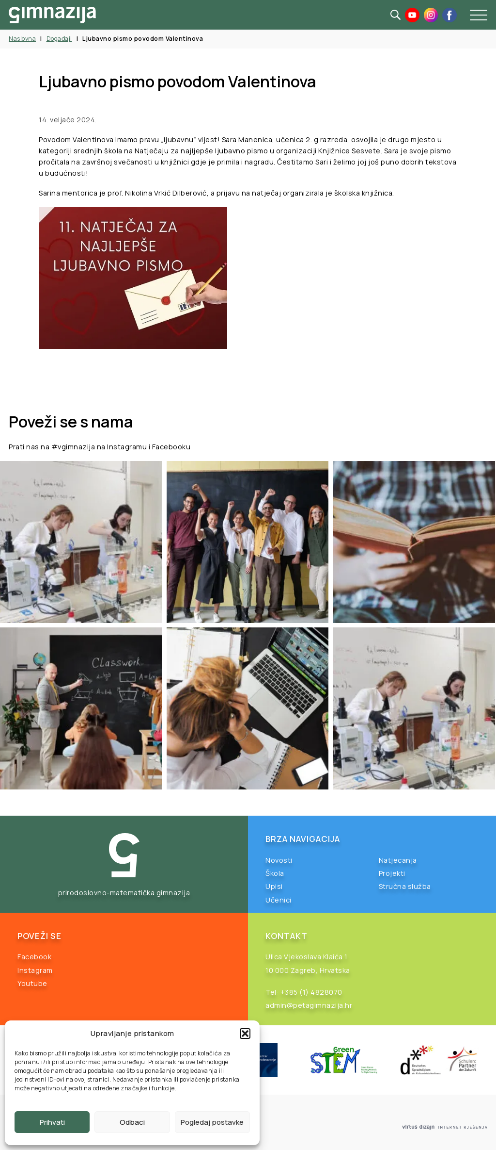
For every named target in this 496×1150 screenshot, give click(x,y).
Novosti (279, 860)
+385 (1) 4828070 (311, 992)
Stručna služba (405, 886)
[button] (245, 1033)
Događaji (59, 38)
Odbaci (132, 1122)
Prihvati (52, 1122)
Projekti (392, 873)
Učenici (278, 899)
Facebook (34, 956)
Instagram (35, 970)
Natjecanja (398, 860)
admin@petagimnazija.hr (308, 1005)
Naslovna (22, 38)
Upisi (274, 886)
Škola (274, 873)
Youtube (32, 983)
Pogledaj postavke (212, 1122)
